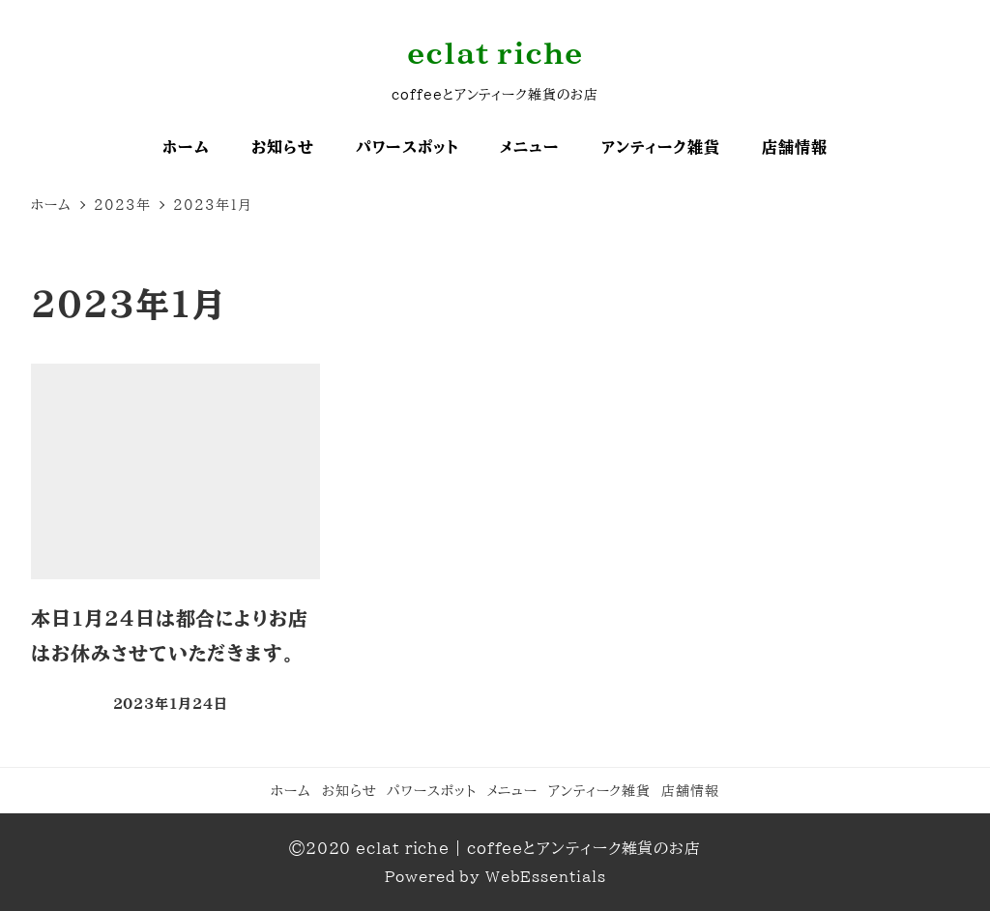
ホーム (291, 790)
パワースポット (431, 790)
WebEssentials (545, 876)
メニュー (513, 790)
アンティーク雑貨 (599, 790)
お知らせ (349, 790)
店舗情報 (690, 790)
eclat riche (495, 53)
